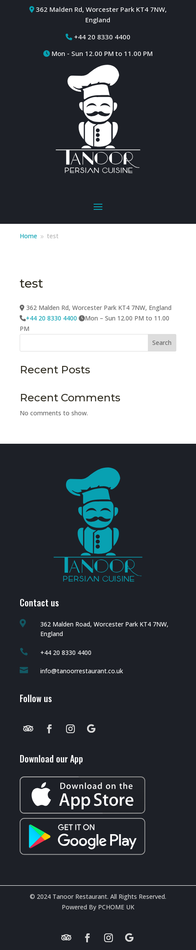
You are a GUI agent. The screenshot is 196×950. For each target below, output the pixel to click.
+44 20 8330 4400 (51, 318)
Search (162, 342)
